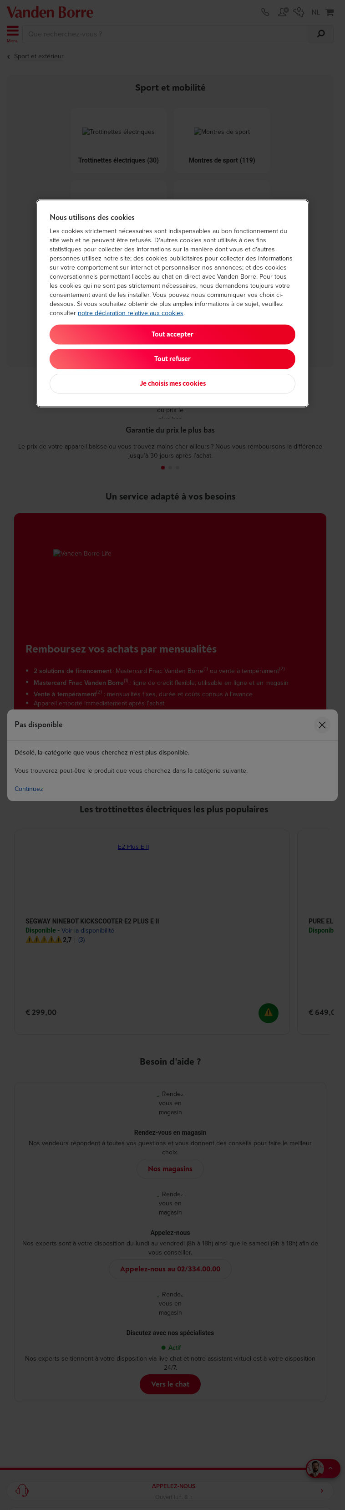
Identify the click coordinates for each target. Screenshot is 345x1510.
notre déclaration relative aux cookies (130, 313)
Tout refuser (172, 359)
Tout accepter (172, 334)
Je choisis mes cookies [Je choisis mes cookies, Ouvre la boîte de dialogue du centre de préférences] (173, 383)
